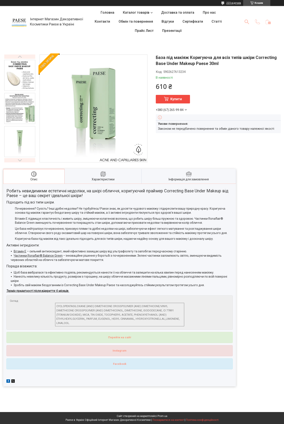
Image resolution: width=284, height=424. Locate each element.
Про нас (209, 12)
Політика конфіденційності (202, 419)
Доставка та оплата (177, 12)
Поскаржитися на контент (168, 419)
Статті (217, 21)
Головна (107, 12)
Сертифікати (192, 21)
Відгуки (168, 21)
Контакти (102, 21)
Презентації (172, 31)
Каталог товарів (136, 12)
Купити (176, 99)
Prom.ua (162, 416)
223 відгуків (233, 2)
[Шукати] (247, 22)
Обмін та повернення (136, 21)
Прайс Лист (144, 31)
